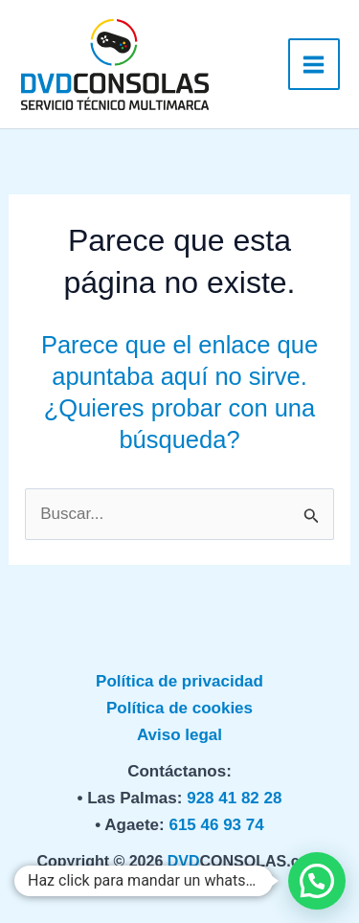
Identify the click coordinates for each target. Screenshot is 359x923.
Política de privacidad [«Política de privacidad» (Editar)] (179, 681)
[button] (317, 881)
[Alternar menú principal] (314, 64)
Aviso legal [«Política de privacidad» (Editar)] (179, 735)
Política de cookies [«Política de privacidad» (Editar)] (179, 708)
